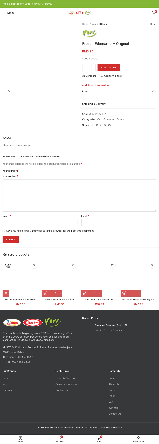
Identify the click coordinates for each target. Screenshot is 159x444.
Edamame (108, 119)
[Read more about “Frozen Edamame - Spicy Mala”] (6, 293)
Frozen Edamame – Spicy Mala (20, 299)
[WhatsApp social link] (105, 125)
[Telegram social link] (109, 125)
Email (85, 216)
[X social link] (97, 125)
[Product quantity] (89, 67)
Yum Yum (7, 390)
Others (103, 24)
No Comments (116, 330)
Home (85, 24)
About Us (114, 384)
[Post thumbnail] (87, 329)
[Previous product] (148, 24)
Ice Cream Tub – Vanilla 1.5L (99, 299)
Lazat (6, 378)
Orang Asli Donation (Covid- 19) (111, 325)
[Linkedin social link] (101, 125)
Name (7, 216)
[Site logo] (79, 12)
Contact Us (62, 390)
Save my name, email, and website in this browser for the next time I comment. (50, 230)
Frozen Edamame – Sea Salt (59, 299)
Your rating (10, 170)
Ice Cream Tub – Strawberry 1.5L (138, 299)
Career (112, 390)
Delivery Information (67, 384)
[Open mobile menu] (8, 12)
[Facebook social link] (93, 125)
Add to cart (108, 67)
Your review (10, 176)
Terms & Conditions (66, 378)
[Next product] (154, 24)
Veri (94, 24)
